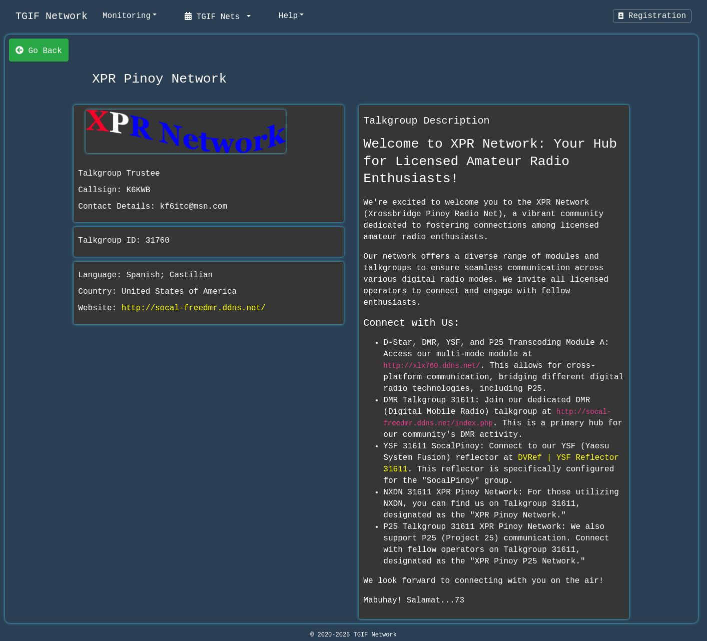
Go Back (39, 50)
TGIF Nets (215, 16)
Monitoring (127, 16)
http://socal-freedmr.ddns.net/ (194, 308)
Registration (652, 16)
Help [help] (288, 16)
